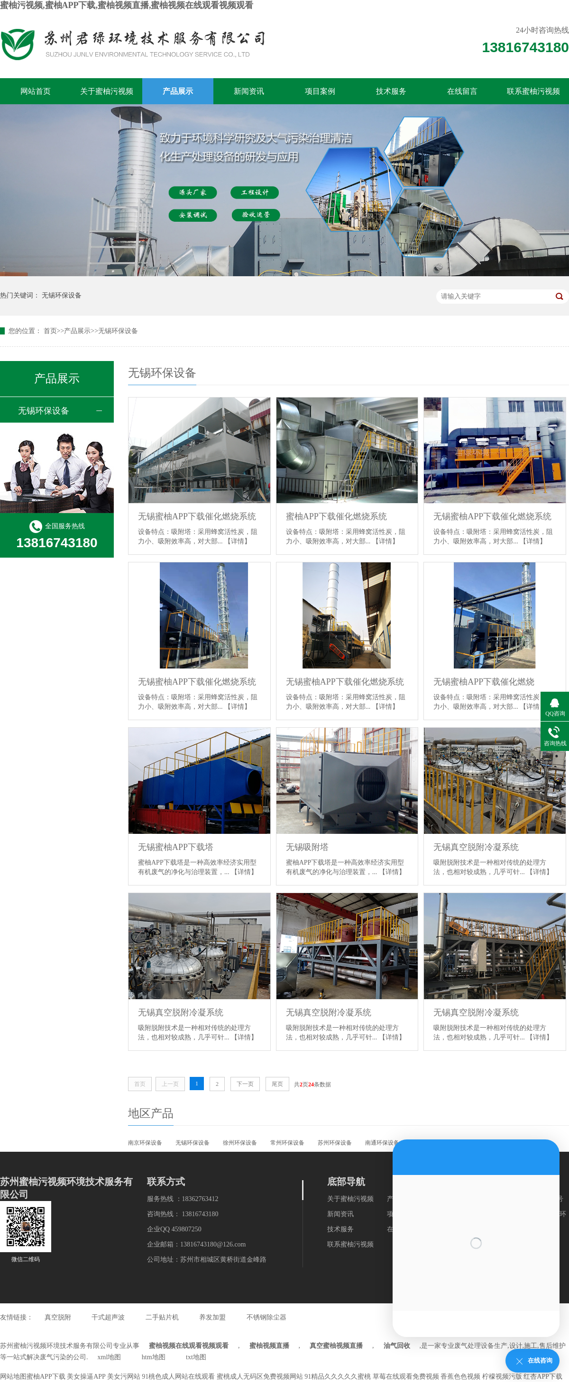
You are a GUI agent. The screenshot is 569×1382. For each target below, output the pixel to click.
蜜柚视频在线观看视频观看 (189, 1345)
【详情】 (237, 541)
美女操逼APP (86, 1376)
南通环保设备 (382, 1142)
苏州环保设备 (335, 1142)
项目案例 (320, 91)
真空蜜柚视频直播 (336, 1345)
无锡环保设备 (62, 295)
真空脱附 (58, 1317)
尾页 (277, 1084)
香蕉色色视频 (460, 1376)
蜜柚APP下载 (46, 1376)
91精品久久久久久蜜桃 (337, 1376)
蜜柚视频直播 (269, 1345)
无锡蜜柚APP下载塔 (175, 847)
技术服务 (391, 91)
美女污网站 (123, 1376)
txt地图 (196, 1357)
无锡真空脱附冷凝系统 (476, 847)
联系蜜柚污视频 (533, 91)
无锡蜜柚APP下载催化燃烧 (483, 681)
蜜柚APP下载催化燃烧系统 (336, 516)
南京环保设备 (145, 1142)
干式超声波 (108, 1317)
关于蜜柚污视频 (106, 91)
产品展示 (178, 91)
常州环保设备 (287, 1142)
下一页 (245, 1084)
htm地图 (153, 1357)
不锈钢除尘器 (266, 1317)
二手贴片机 (162, 1317)
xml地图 (109, 1357)
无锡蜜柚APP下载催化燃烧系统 (197, 516)
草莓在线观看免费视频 (406, 1376)
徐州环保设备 (240, 1142)
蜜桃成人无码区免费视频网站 (260, 1376)
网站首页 (35, 91)
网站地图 (13, 1376)
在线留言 (462, 91)
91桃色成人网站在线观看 (178, 1376)
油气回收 (397, 1345)
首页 (50, 330)
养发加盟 (212, 1317)
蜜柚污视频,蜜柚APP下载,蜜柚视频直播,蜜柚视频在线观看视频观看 (127, 5)
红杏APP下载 (542, 1376)
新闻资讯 (249, 91)
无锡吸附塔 (307, 847)
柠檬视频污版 (502, 1376)
